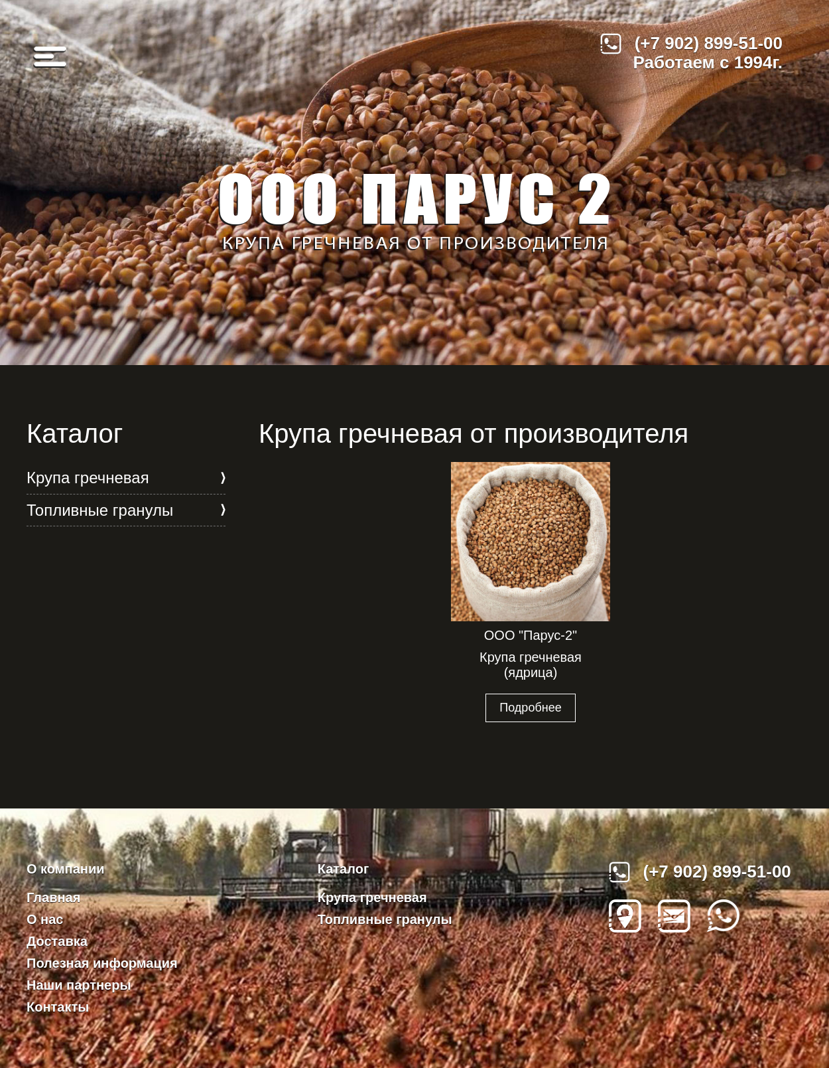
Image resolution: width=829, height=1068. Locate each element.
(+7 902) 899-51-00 (691, 43)
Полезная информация (102, 963)
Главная (53, 897)
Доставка (57, 941)
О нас (45, 919)
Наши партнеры (79, 985)
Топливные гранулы (100, 510)
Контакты (58, 1007)
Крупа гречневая (88, 478)
